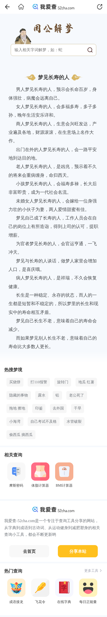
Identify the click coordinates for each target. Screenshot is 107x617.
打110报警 (38, 382)
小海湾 (14, 421)
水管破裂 (74, 421)
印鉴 (39, 408)
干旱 (77, 408)
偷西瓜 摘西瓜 (21, 435)
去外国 (58, 408)
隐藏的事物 (18, 395)
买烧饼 (14, 382)
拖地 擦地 (17, 408)
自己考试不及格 (43, 421)
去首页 (29, 551)
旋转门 (62, 382)
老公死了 (76, 395)
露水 (41, 395)
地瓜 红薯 (86, 382)
